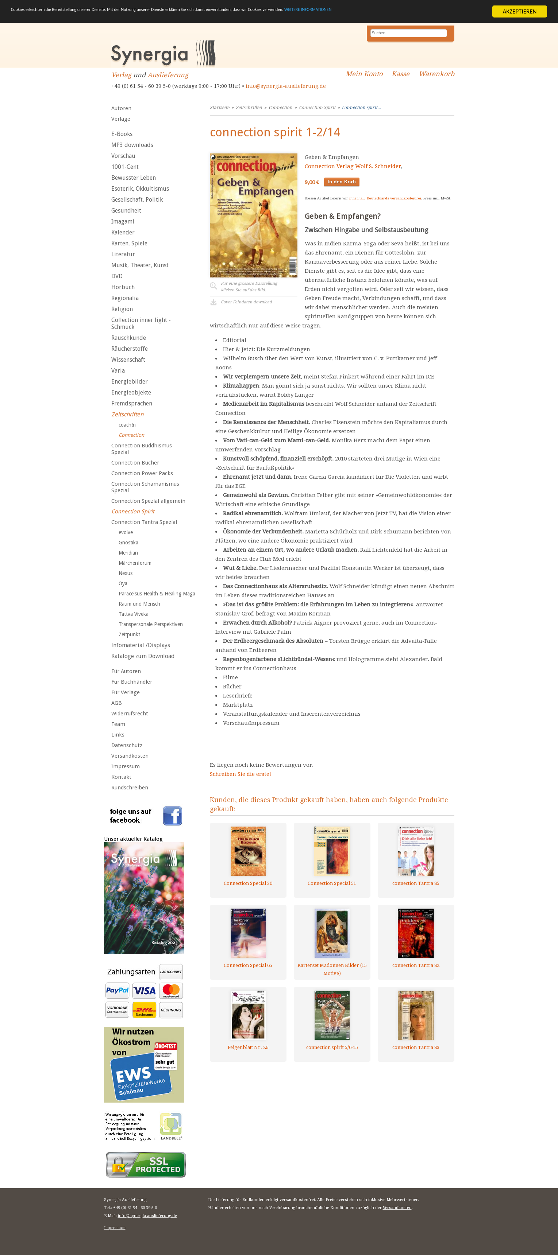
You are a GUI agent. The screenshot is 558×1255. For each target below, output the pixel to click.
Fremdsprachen (131, 403)
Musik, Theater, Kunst (140, 265)
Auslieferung (167, 75)
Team (118, 724)
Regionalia (125, 298)
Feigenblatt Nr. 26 (248, 1047)
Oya (123, 583)
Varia (118, 370)
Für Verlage (125, 692)
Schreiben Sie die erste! (240, 774)
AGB (116, 703)
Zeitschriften (127, 414)
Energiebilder (129, 381)
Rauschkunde (128, 337)
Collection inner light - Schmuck (141, 323)
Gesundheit (126, 210)
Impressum (125, 766)
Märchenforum (135, 563)
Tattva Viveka (134, 614)
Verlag (121, 75)
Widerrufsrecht (129, 713)
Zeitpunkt (129, 634)
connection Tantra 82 (415, 965)
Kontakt (121, 777)
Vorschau (123, 155)
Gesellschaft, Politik (137, 199)
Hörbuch (123, 287)
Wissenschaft (128, 359)
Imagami (122, 221)
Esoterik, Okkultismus (140, 188)
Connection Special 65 (248, 965)
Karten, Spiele (129, 243)
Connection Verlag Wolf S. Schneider (353, 166)
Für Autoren (126, 671)
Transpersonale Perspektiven (151, 624)
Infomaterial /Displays (140, 645)
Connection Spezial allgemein (148, 501)
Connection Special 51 (332, 883)
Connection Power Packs (142, 473)
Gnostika (128, 542)
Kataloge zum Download (143, 656)
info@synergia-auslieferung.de (286, 86)
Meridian (128, 553)
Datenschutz (126, 745)
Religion (122, 309)
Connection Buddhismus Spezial (141, 448)
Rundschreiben (129, 787)
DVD (117, 276)
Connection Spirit (132, 511)
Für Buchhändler (131, 682)
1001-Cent (125, 166)
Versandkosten (130, 756)
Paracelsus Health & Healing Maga (157, 594)
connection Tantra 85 (415, 883)
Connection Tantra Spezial (144, 522)
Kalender (123, 232)
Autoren (121, 108)
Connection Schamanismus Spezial (145, 487)
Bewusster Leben (133, 177)
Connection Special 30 (248, 883)
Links (117, 734)
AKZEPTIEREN (519, 11)
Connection (131, 435)
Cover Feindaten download (246, 302)
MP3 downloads (132, 144)
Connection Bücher (135, 462)
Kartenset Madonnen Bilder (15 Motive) (332, 969)
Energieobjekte (131, 392)
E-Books (121, 134)
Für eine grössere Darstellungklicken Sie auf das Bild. (249, 286)
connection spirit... (361, 107)
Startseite (219, 107)
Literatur (123, 254)
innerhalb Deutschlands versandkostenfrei (385, 198)
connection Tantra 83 (415, 1047)
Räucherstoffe (129, 348)
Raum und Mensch (139, 604)
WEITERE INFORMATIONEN (438, 12)
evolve (126, 532)
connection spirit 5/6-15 (332, 1047)
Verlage (120, 119)
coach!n (127, 425)
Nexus (125, 573)
